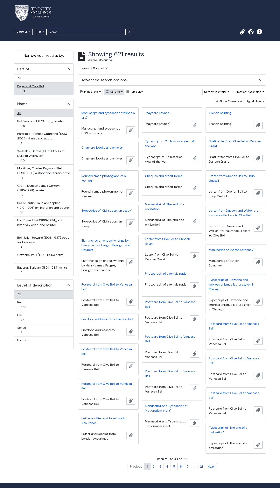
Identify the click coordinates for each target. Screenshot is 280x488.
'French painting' (220, 113)
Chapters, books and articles (102, 147)
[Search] (86, 32)
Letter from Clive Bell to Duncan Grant (167, 241)
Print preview (90, 91)
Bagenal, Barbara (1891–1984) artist (42, 270)
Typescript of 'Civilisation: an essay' (106, 211)
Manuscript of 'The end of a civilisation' (164, 206)
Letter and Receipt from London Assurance (104, 420)
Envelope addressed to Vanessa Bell (107, 319)
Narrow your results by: (44, 55)
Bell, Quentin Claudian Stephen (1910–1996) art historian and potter (43, 208)
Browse (22, 31)
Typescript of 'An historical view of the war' (169, 143)
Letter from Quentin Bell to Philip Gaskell (232, 178)
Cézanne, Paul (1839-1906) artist (40, 257)
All (19, 78)
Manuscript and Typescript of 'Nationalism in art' (166, 408)
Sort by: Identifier (215, 92)
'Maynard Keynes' (157, 113)
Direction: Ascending (248, 92)
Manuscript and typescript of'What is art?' (108, 115)
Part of (23, 69)
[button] (242, 32)
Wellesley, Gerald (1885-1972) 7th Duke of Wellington (41, 156)
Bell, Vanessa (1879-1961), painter (40, 123)
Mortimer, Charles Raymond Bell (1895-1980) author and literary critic (43, 173)
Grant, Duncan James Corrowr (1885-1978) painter (39, 190)
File (25, 317)
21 (201, 466)
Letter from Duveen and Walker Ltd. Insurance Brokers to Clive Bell (234, 213)
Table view (135, 91)
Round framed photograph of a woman (103, 178)
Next (211, 466)
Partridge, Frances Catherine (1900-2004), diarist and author (43, 138)
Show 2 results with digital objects (240, 101)
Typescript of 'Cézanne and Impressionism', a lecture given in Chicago (232, 284)
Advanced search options (104, 79)
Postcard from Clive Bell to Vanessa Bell (106, 286)
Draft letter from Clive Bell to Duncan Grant (235, 143)
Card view (114, 91)
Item (26, 304)
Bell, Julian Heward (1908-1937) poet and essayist (43, 242)
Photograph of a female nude (165, 274)
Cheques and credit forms (163, 176)
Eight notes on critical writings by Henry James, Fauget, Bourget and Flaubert (105, 245)
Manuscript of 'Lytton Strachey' (231, 250)
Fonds (23, 342)
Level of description (34, 285)
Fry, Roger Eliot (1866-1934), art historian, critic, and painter (39, 225)
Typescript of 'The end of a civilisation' (228, 430)
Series (24, 330)
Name (22, 103)
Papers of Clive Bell (30, 88)
